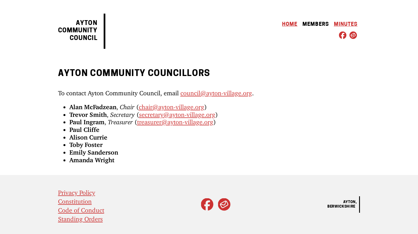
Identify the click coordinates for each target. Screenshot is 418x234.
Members (315, 24)
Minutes (346, 24)
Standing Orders (80, 217)
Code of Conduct (81, 208)
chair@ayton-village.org (171, 105)
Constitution (75, 199)
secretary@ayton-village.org (177, 113)
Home (289, 24)
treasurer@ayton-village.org (175, 120)
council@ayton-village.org (216, 91)
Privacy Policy (76, 191)
